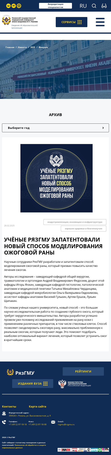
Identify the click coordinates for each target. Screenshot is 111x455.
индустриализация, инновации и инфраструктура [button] (74, 222)
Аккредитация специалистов (55, 6)
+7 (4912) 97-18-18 (18, 423)
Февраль (43, 47)
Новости (22, 47)
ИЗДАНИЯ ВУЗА (32, 383)
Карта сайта (37, 406)
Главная (10, 47)
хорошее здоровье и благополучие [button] (83, 228)
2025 (32, 47)
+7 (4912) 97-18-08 (37, 423)
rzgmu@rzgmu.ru (66, 423)
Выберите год (19, 128)
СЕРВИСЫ (71, 22)
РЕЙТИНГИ (83, 371)
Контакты (9, 406)
